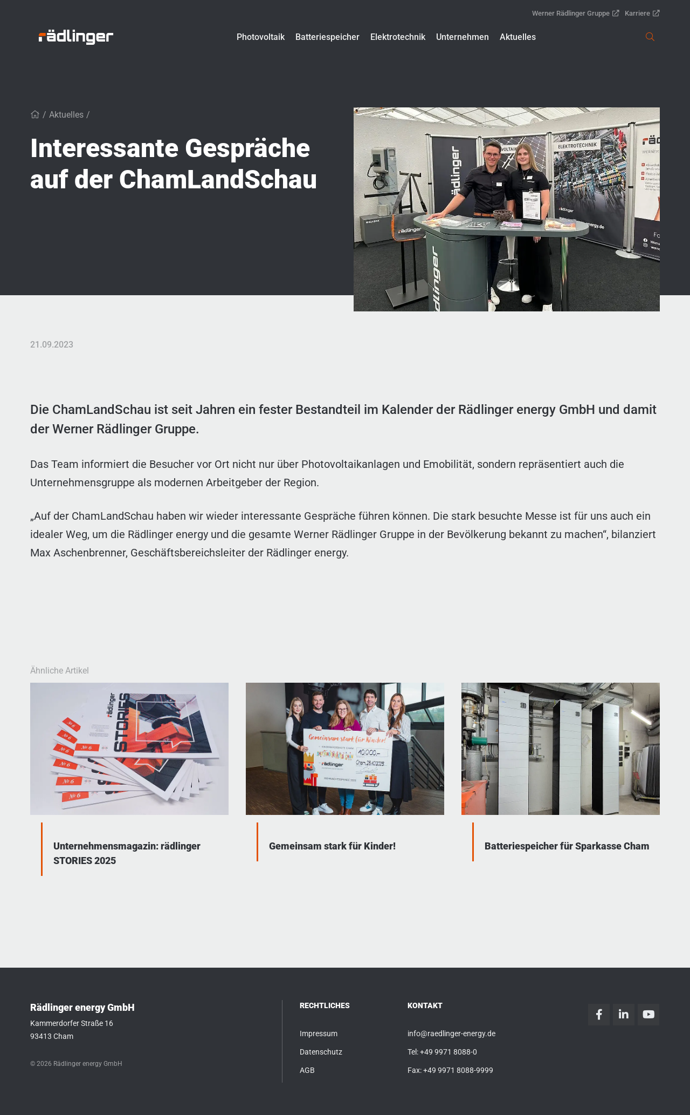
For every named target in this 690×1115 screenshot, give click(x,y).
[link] (76, 37)
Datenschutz (321, 1052)
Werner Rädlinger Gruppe (575, 13)
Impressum (318, 1033)
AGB (307, 1070)
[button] (260, 37)
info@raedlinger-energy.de (451, 1033)
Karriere (642, 13)
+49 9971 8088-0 (448, 1052)
